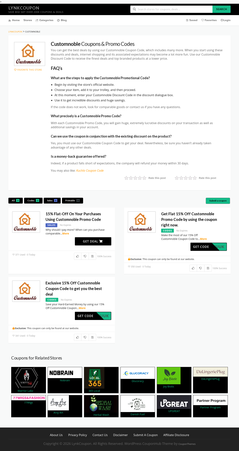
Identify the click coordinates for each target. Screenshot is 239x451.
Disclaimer (120, 435)
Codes (33, 200)
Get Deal (93, 241)
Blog (62, 20)
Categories (44, 20)
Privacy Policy (77, 435)
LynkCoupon (23, 7)
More (65, 233)
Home (14, 20)
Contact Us (100, 435)
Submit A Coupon (146, 435)
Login (226, 20)
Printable (72, 200)
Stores (28, 20)
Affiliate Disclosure (176, 435)
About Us (56, 435)
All (15, 200)
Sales (52, 200)
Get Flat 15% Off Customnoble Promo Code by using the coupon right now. (189, 219)
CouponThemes (187, 444)
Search (221, 9)
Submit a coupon (217, 200)
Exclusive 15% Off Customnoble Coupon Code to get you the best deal (74, 288)
